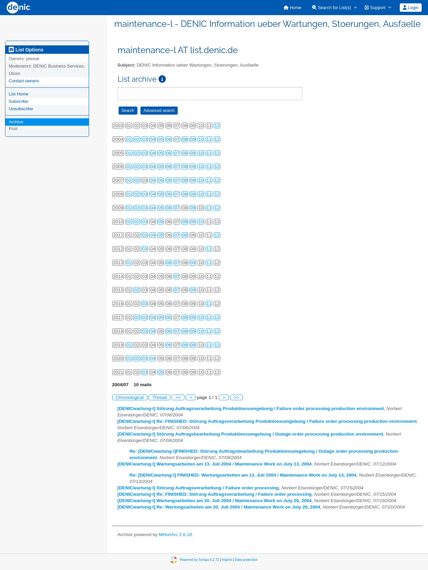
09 (193, 139)
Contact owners (24, 80)
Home (292, 7)
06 (168, 139)
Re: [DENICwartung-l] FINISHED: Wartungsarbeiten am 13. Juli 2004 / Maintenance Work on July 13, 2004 (243, 475)
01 (128, 139)
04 (152, 139)
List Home (19, 93)
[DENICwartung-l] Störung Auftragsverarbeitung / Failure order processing (198, 487)
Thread (159, 397)
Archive (16, 121)
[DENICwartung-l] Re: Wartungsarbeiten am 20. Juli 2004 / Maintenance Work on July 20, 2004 (219, 507)
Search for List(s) (331, 7)
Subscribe (18, 101)
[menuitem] (292, 7)
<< (178, 397)
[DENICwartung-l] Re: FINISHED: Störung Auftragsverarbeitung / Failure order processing (215, 494)
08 (184, 139)
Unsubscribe (21, 108)
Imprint (227, 560)
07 (176, 139)
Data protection (246, 560)
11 (209, 139)
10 (201, 139)
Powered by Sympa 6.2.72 (199, 560)
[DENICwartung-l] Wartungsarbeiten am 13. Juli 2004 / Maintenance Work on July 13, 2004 (215, 463)
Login (410, 7)
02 (136, 139)
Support (375, 7)
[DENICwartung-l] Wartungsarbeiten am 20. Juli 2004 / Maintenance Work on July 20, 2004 (215, 500)
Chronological (130, 397)
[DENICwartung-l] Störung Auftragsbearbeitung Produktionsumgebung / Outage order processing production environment (250, 434)
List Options (26, 49)
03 (144, 139)
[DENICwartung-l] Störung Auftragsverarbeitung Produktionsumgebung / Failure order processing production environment (251, 408)
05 (160, 139)
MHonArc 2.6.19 (175, 534)
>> (236, 397)
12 (217, 125)
